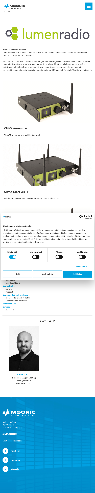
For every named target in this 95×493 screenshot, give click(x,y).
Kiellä (17, 274)
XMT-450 (10, 309)
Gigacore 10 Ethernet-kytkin (18, 297)
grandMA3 (10, 280)
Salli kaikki (77, 274)
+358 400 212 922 (24, 383)
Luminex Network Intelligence (17, 294)
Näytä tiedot (81, 266)
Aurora (9, 289)
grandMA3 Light (13, 283)
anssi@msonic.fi (24, 380)
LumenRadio (9, 286)
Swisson (6, 306)
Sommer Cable (9, 303)
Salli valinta (47, 274)
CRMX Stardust (14, 192)
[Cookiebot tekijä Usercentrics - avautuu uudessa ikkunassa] (81, 217)
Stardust (9, 292)
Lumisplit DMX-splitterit (16, 300)
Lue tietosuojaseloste (12, 440)
